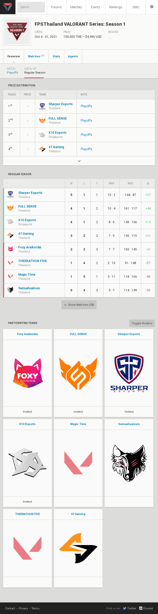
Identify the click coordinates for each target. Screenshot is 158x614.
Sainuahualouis (129, 424)
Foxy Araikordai (27, 334)
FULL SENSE (78, 334)
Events (95, 7)
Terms (35, 608)
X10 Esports (27, 424)
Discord (146, 608)
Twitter (129, 608)
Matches (76, 7)
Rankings (115, 7)
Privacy (23, 608)
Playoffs (86, 106)
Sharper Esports (129, 334)
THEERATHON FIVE (27, 514)
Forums (56, 7)
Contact (10, 608)
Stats (136, 7)
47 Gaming (78, 514)
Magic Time (78, 424)
